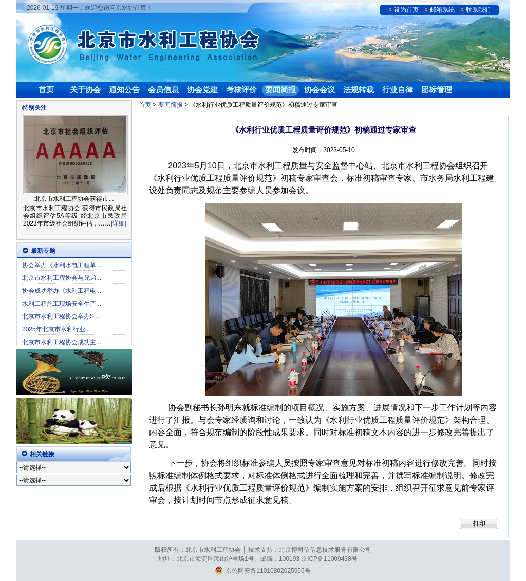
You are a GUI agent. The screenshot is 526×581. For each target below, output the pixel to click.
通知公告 (124, 89)
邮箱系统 (442, 9)
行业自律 (397, 89)
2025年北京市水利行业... (56, 329)
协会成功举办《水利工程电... (61, 290)
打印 (479, 523)
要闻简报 (280, 89)
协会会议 (319, 89)
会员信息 (163, 89)
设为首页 (406, 9)
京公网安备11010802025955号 (262, 570)
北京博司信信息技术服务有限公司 (325, 549)
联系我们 (478, 9)
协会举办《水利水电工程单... (61, 265)
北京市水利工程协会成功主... (61, 342)
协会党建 (202, 89)
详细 (118, 223)
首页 (46, 89)
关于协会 (85, 89)
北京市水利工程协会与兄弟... (61, 278)
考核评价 (241, 89)
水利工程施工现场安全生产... (61, 303)
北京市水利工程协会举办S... (60, 316)
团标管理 (436, 89)
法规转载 (358, 89)
